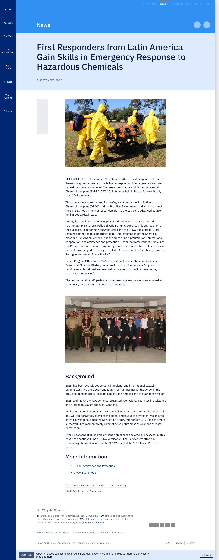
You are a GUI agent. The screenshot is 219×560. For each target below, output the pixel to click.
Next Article (206, 24)
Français (178, 3)
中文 (153, 3)
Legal (167, 542)
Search (8, 9)
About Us (8, 22)
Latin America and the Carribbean (84, 491)
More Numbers (95, 522)
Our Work (8, 36)
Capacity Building (117, 485)
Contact (191, 542)
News (43, 24)
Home (40, 532)
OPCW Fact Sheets (85, 472)
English (164, 3)
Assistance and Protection (80, 485)
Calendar (8, 111)
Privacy (178, 542)
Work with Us (8, 96)
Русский (191, 3)
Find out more (44, 556)
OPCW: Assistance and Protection (94, 466)
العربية (146, 4)
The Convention (8, 51)
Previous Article (197, 24)
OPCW (172, 513)
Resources (8, 81)
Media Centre (8, 67)
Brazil (101, 485)
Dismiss (206, 554)
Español (205, 3)
